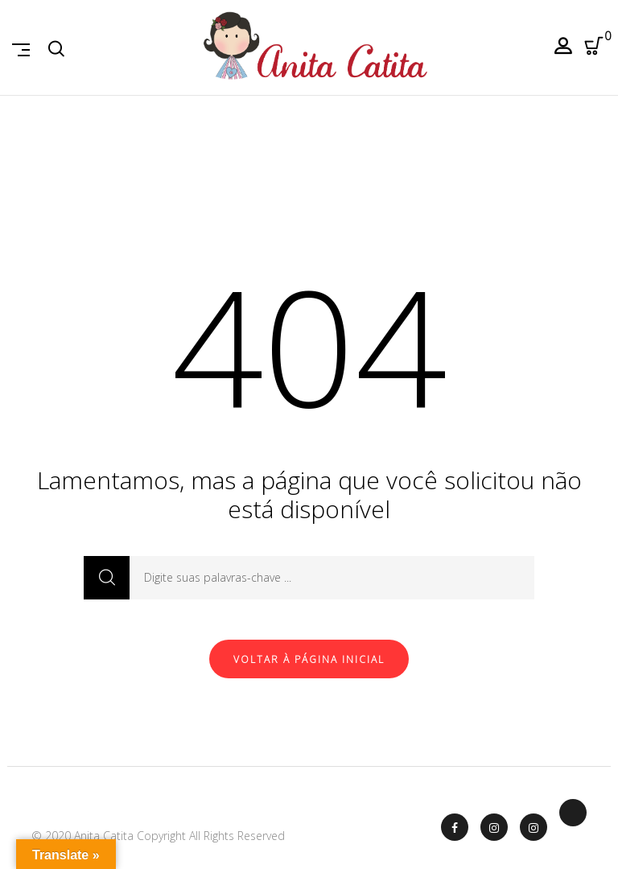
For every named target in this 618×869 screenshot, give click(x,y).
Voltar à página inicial (309, 659)
